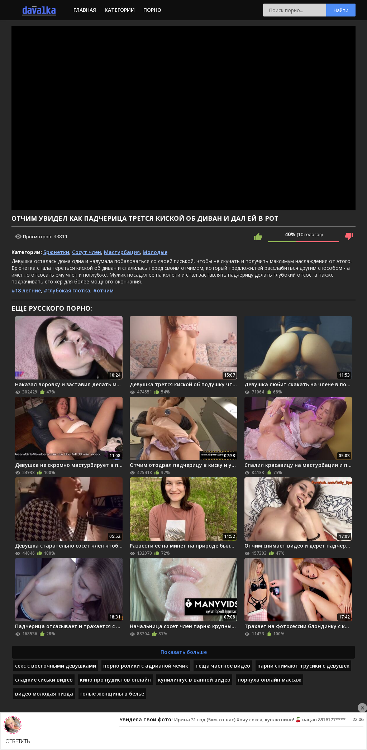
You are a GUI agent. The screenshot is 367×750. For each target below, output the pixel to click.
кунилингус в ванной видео (194, 679)
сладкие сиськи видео (44, 679)
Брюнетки (56, 252)
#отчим (103, 290)
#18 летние (26, 290)
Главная (84, 9)
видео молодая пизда (44, 693)
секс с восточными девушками (55, 665)
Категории (120, 9)
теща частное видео (222, 665)
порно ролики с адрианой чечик (145, 665)
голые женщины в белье (112, 693)
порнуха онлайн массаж (269, 679)
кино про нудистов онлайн (115, 679)
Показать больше (184, 652)
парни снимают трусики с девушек (303, 665)
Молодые (155, 252)
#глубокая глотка (67, 290)
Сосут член (86, 252)
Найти (340, 10)
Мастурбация (122, 252)
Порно (152, 9)
